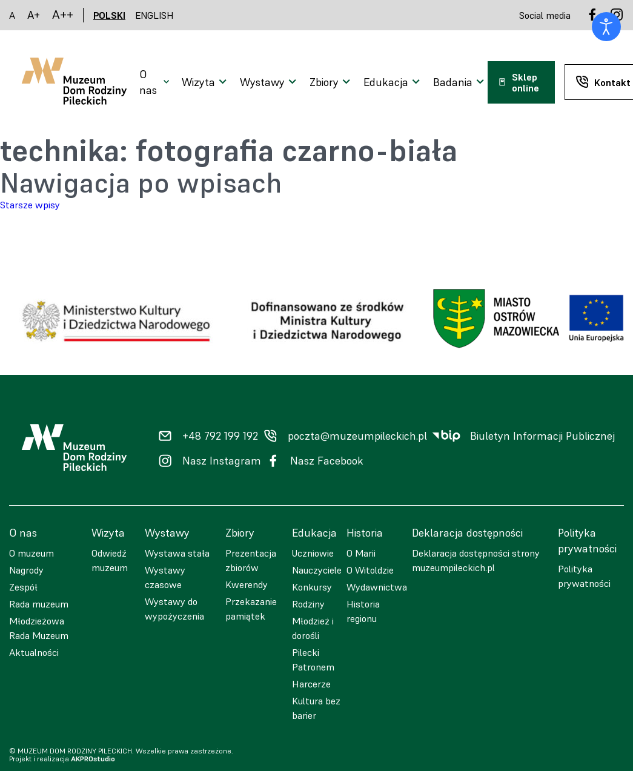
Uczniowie (313, 553)
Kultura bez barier (316, 708)
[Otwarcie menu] (155, 82)
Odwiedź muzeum (109, 560)
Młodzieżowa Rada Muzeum (38, 628)
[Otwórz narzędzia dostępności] (606, 26)
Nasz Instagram (221, 461)
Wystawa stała (177, 553)
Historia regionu (363, 611)
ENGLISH (154, 15)
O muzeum (31, 553)
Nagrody (26, 570)
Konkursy (312, 587)
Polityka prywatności (584, 576)
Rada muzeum (38, 604)
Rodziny (308, 604)
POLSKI (109, 15)
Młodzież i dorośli (313, 628)
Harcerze (311, 684)
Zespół (23, 587)
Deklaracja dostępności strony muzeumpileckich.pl (476, 560)
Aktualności (34, 652)
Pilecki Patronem (313, 659)
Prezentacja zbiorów (250, 560)
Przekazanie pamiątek (251, 608)
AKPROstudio (93, 758)
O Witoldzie (370, 570)
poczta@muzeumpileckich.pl (357, 436)
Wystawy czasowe (165, 577)
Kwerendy (246, 584)
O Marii (361, 553)
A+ (33, 15)
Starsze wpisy (30, 205)
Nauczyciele (317, 570)
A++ (62, 15)
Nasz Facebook (326, 461)
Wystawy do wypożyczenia (174, 608)
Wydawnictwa (376, 587)
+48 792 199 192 (220, 436)
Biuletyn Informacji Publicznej (542, 436)
